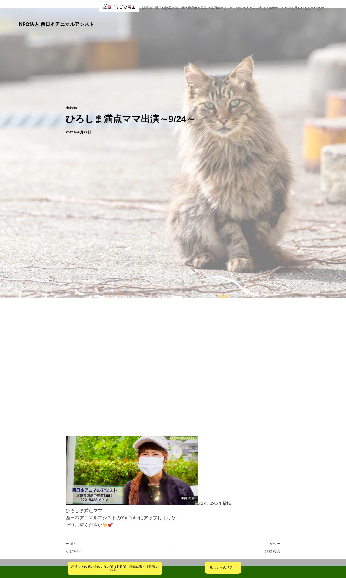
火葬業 (320, 19)
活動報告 (117, 540)
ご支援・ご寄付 (266, 19)
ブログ (201, 19)
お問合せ (299, 19)
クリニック (229, 19)
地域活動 (72, 99)
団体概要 (155, 19)
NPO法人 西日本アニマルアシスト (56, 19)
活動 (179, 19)
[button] (155, 20)
